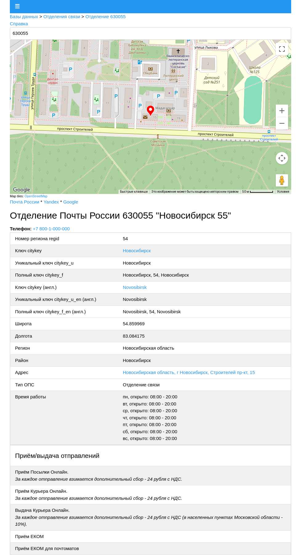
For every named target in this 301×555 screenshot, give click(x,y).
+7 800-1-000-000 (51, 228)
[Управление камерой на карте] (282, 158)
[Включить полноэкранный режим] (282, 49)
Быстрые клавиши (134, 191)
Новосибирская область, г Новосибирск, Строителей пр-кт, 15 (189, 372)
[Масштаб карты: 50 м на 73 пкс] (257, 192)
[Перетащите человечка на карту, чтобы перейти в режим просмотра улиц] (282, 180)
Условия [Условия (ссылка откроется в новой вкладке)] (283, 191)
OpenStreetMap (36, 196)
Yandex (51, 201)
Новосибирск (137, 250)
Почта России (24, 201)
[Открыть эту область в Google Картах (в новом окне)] (21, 190)
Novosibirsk (135, 287)
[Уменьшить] (282, 123)
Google (70, 201)
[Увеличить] (282, 111)
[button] (150, 111)
